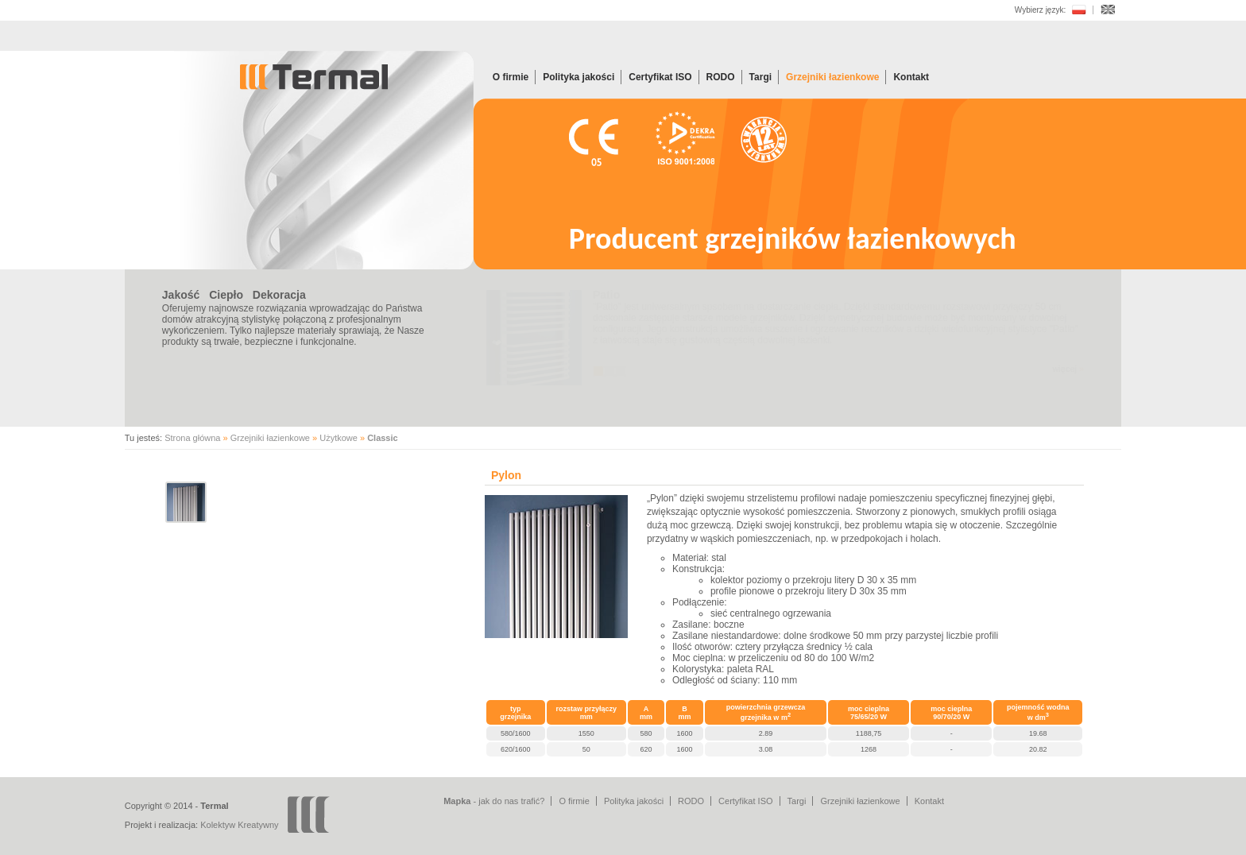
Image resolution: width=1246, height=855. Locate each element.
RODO (720, 77)
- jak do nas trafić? (493, 801)
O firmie (510, 77)
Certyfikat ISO (660, 77)
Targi (760, 77)
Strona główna (192, 438)
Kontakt (911, 77)
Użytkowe (338, 438)
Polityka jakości (578, 77)
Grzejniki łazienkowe (832, 77)
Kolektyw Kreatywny (239, 825)
